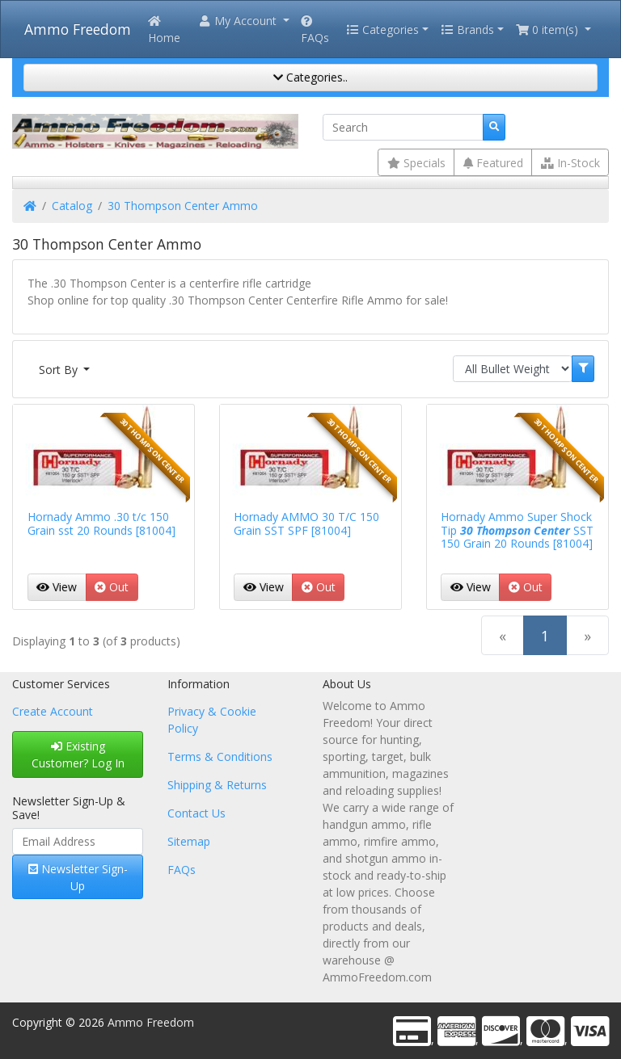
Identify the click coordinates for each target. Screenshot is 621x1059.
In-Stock (570, 162)
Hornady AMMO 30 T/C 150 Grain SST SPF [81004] (306, 523)
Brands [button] (467, 29)
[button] (243, 20)
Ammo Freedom (77, 29)
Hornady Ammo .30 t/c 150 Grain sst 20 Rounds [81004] (101, 523)
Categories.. (310, 77)
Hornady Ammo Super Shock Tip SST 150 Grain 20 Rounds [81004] (517, 530)
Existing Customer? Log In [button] (78, 754)
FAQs (315, 30)
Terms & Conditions (219, 756)
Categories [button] (382, 29)
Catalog (72, 205)
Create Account (52, 711)
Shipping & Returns (217, 784)
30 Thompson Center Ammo (183, 205)
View (56, 587)
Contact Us (196, 813)
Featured (493, 162)
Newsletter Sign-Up (78, 877)
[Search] (403, 127)
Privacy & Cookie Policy (211, 720)
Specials (416, 162)
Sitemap (188, 841)
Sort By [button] (60, 369)
